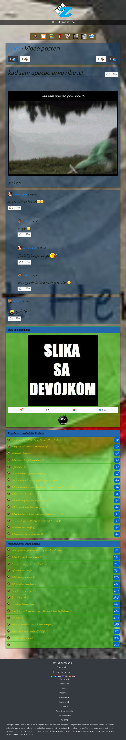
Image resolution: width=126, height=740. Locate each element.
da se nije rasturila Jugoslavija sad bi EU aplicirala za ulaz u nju (37, 550)
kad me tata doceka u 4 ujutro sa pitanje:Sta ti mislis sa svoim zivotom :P (39, 514)
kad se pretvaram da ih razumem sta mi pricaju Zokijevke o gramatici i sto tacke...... (43, 487)
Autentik (64, 706)
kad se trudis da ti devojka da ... (24, 494)
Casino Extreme (64, 716)
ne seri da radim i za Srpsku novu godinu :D (29, 473)
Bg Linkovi (64, 679)
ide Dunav (16, 644)
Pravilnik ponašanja (62, 663)
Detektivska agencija (64, 711)
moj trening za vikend (20, 467)
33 (47, 410)
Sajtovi (64, 688)
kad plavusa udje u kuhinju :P (23, 577)
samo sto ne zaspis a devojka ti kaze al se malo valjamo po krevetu (36, 440)
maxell (17, 301)
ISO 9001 (64, 720)
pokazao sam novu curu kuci (22, 570)
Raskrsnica (64, 684)
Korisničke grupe (61, 672)
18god (102, 410)
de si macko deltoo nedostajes (23, 604)
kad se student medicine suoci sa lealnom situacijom (31, 624)
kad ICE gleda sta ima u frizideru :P (27, 557)
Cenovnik (61, 667)
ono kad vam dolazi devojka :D (23, 527)
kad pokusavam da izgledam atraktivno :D (28, 460)
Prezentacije (64, 693)
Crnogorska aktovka (19, 617)
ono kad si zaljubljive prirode (22, 638)
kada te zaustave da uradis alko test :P (26, 507)
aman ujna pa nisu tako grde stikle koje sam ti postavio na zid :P (36, 520)
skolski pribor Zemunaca (21, 453)
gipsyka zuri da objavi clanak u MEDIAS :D (30, 631)
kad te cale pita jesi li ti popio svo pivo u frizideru (30, 500)
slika (14, 48)
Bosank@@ (20, 194)
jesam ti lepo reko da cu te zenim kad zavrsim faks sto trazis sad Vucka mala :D (42, 611)
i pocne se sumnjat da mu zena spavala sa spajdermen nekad (35, 480)
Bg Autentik (64, 702)
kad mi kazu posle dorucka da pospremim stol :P (30, 446)
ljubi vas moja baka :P (20, 597)
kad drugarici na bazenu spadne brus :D (27, 534)
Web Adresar (64, 697)
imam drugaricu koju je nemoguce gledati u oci (29, 564)
